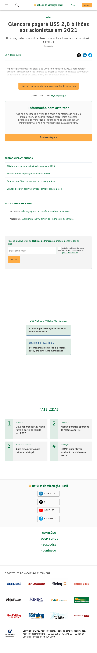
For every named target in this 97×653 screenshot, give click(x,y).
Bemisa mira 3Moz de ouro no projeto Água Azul (31, 181)
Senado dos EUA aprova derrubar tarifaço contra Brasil (34, 189)
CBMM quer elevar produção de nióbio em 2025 (31, 166)
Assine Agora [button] (48, 137)
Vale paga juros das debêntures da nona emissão (45, 211)
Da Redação (48, 46)
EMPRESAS (64, 422)
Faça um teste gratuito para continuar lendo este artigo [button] (48, 86)
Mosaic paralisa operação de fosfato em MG (29, 174)
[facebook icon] (41, 518)
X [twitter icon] (44, 502)
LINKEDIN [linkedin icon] (49, 494)
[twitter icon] (41, 502)
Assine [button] (87, 5)
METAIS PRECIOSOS (23, 445)
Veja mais (63, 321)
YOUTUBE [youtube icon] (49, 510)
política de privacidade (70, 252)
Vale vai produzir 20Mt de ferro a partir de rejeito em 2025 (30, 430)
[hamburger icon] (6, 5)
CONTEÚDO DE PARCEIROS (41, 343)
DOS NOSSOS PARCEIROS (43, 321)
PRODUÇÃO (20, 422)
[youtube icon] (41, 510)
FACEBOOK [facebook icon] (50, 519)
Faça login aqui (58, 95)
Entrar (73, 5)
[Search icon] (17, 5)
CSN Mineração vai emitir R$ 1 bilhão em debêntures (48, 219)
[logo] (48, 486)
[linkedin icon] (41, 494)
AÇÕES (48, 17)
